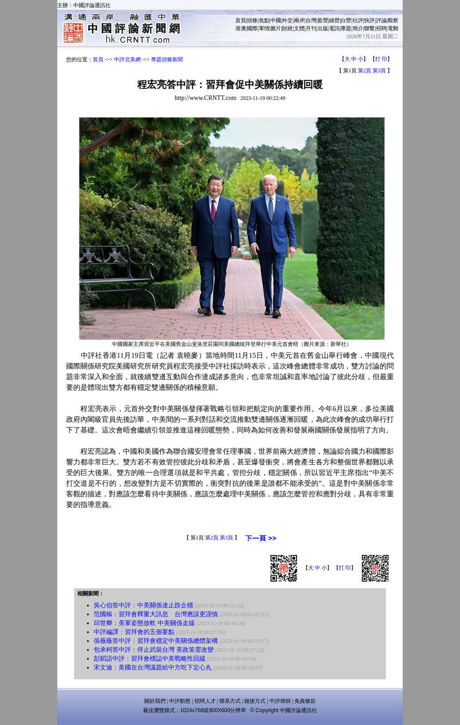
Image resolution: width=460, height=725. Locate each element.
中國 (275, 20)
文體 (299, 28)
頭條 (252, 20)
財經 (287, 28)
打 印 (381, 59)
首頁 (240, 20)
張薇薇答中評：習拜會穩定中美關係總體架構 (156, 641)
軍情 (264, 28)
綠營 (334, 20)
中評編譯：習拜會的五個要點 (134, 632)
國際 (252, 28)
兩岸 (299, 20)
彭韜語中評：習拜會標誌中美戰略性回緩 (150, 658)
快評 (369, 20)
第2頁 (364, 70)
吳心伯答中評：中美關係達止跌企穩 (143, 605)
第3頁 (379, 70)
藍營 (322, 20)
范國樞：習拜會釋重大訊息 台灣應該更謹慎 (156, 614)
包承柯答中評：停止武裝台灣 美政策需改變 (154, 649)
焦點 (264, 20)
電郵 (393, 28)
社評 (358, 20)
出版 (322, 28)
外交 (287, 20)
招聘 (381, 28)
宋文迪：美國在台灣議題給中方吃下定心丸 (153, 667)
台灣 (310, 20)
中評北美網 (127, 59)
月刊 (310, 28)
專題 (346, 28)
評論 (381, 20)
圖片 (275, 28)
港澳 (240, 28)
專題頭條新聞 (167, 59)
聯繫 (369, 28)
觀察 (393, 20)
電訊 (334, 28)
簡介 (358, 28)
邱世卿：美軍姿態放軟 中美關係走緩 (144, 623)
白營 (346, 20)
